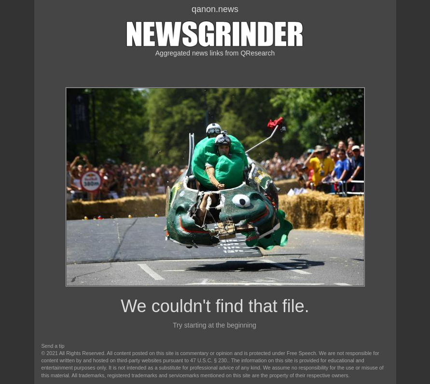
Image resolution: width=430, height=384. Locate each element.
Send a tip (53, 346)
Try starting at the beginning (214, 325)
